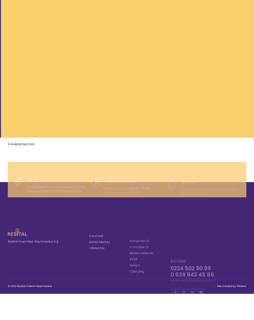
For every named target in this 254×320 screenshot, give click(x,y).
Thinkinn (241, 286)
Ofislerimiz (97, 270)
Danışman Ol (139, 262)
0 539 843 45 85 (197, 201)
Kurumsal (96, 258)
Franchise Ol (139, 268)
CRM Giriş (137, 293)
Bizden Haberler (142, 274)
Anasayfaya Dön (21, 144)
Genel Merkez (99, 264)
